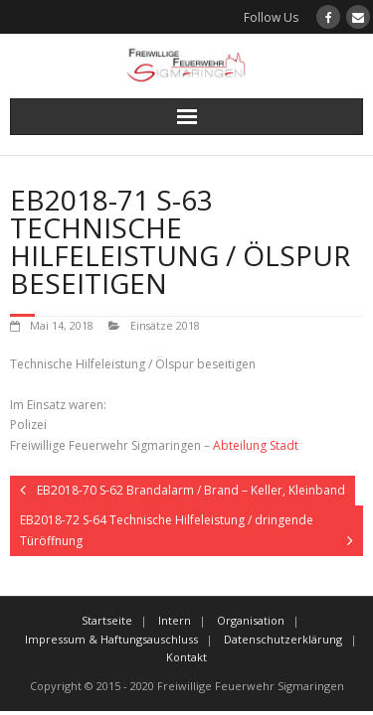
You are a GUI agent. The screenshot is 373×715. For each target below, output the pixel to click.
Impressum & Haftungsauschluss (111, 639)
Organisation (250, 620)
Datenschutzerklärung (283, 639)
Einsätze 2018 (165, 325)
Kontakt (186, 656)
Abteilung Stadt (255, 445)
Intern (174, 620)
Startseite (107, 620)
